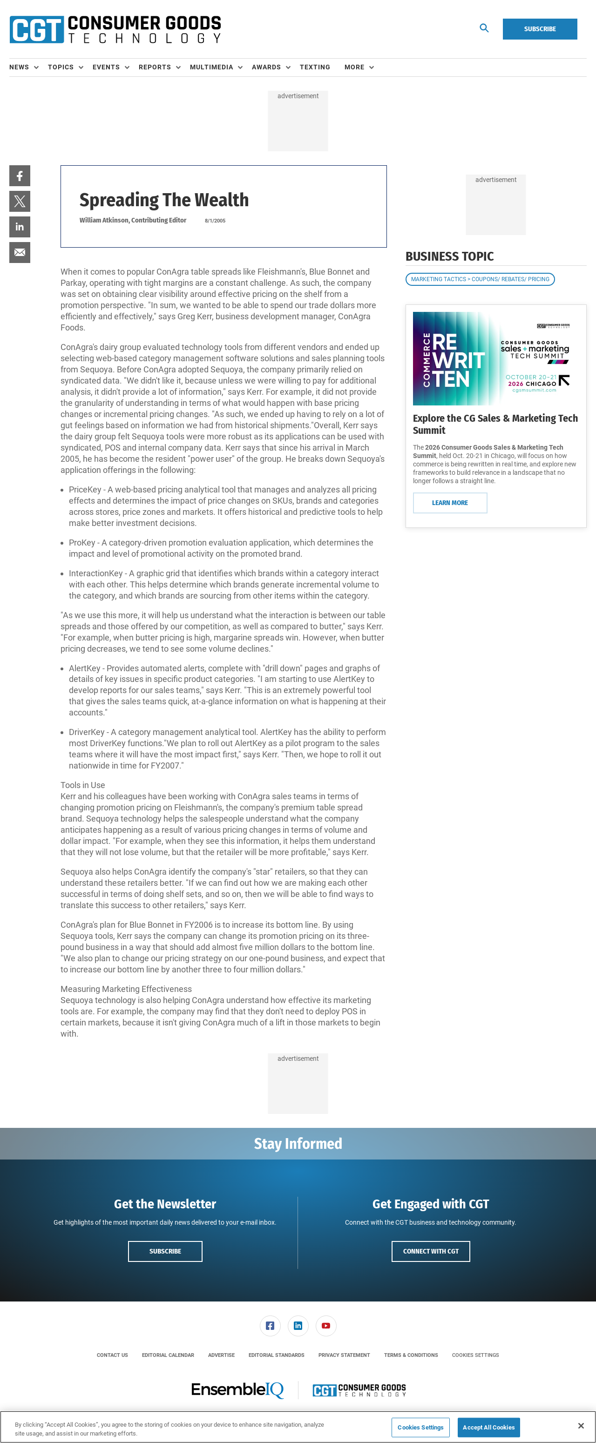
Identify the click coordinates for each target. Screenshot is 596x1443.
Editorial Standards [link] (277, 1355)
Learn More (450, 503)
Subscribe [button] (165, 1251)
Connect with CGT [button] (431, 1251)
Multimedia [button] (211, 67)
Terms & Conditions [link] (411, 1355)
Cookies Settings (475, 1355)
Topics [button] (61, 67)
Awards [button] (266, 67)
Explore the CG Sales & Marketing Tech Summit (495, 424)
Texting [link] (315, 67)
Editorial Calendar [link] (168, 1355)
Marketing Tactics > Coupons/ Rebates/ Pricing (480, 279)
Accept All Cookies (489, 1427)
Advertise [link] (221, 1355)
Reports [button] (155, 67)
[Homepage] (115, 29)
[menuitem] (28, 67)
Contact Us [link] (112, 1355)
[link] (19, 175)
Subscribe (540, 29)
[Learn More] (496, 358)
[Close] (581, 1426)
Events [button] (106, 67)
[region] (298, 1427)
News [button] (19, 67)
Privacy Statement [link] (344, 1355)
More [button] (355, 67)
